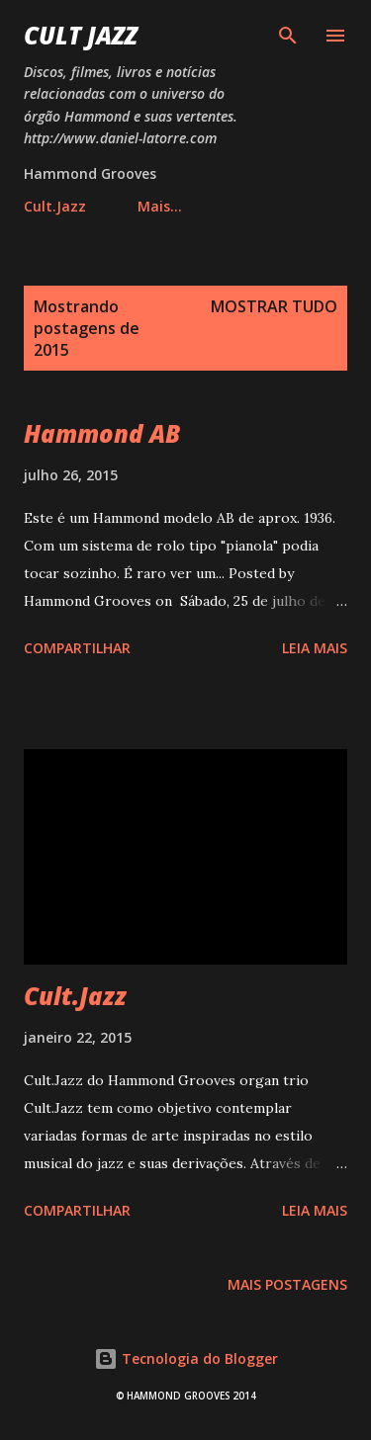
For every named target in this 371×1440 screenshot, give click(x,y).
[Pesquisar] (288, 35)
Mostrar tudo (274, 306)
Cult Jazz (81, 35)
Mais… (160, 206)
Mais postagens (287, 1284)
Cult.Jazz (55, 206)
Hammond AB (102, 433)
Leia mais (314, 647)
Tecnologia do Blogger (186, 1358)
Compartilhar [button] (77, 647)
